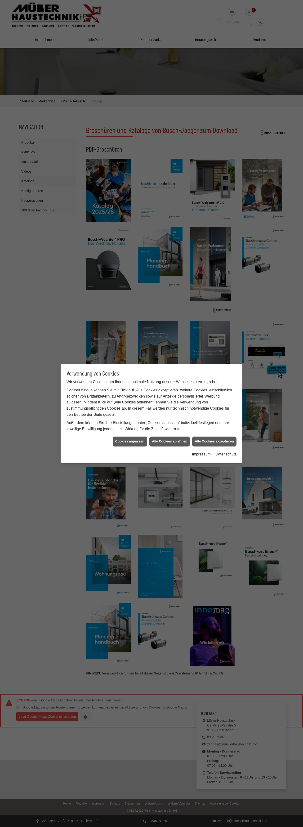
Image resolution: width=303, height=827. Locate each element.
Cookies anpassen (129, 122)
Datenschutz (225, 135)
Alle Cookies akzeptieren (214, 122)
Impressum (201, 135)
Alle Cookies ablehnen (169, 122)
